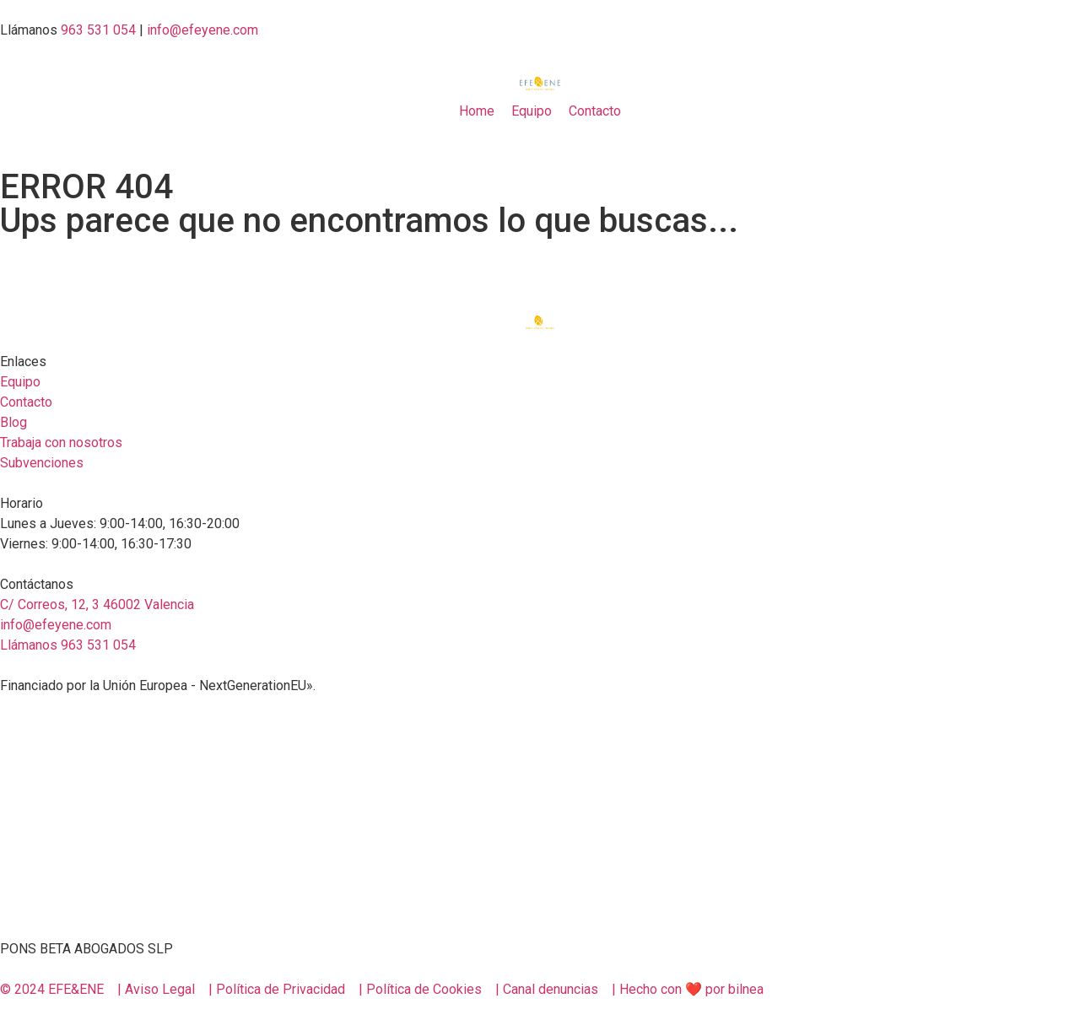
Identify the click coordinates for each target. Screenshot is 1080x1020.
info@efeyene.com (202, 30)
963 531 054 (98, 30)
